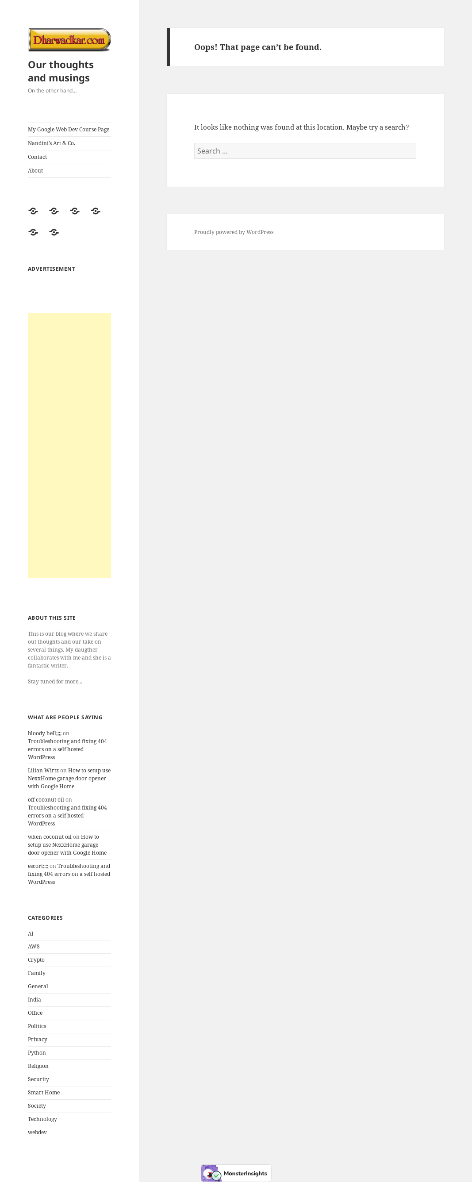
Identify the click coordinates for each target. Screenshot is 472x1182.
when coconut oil (50, 836)
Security (38, 1079)
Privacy (37, 1039)
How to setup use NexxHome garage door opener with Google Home (69, 778)
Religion (38, 1066)
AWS (34, 946)
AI (30, 933)
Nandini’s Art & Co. (51, 143)
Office (35, 1013)
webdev (37, 1132)
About (35, 170)
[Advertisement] (69, 445)
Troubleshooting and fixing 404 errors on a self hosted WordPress (67, 749)
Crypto (36, 959)
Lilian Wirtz (43, 770)
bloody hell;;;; (44, 733)
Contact (37, 157)
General (38, 986)
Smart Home (44, 1092)
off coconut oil (46, 799)
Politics (37, 1026)
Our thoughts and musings (61, 71)
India (34, 999)
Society (37, 1105)
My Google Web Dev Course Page (68, 129)
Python (37, 1052)
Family (37, 973)
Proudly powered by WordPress (233, 232)
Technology (42, 1119)
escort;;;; (38, 866)
